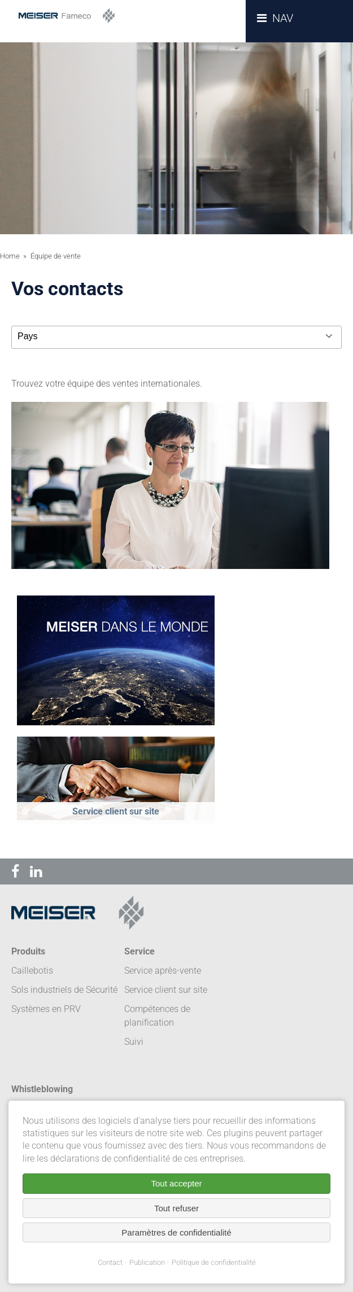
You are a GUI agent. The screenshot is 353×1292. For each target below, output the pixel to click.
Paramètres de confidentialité (176, 1232)
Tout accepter (176, 1183)
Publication (147, 1262)
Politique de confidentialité (214, 1262)
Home (10, 256)
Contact (110, 1262)
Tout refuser (176, 1208)
